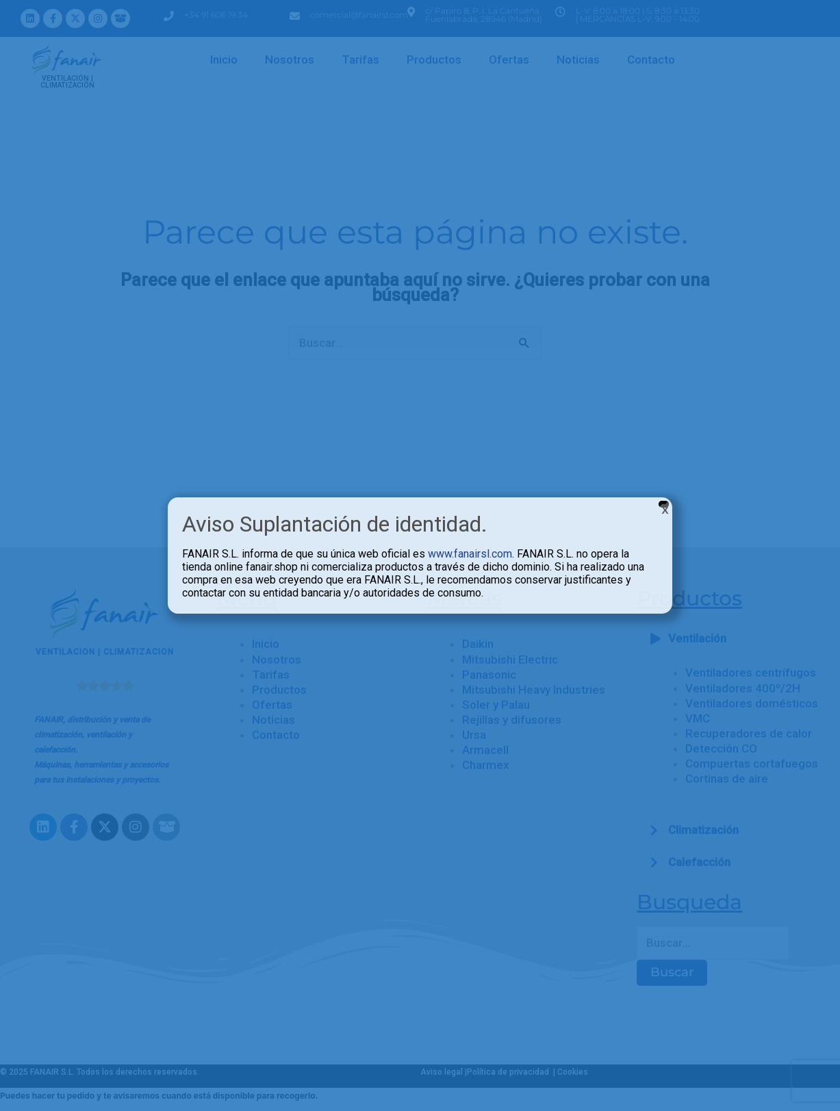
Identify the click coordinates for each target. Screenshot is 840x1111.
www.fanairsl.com (470, 553)
